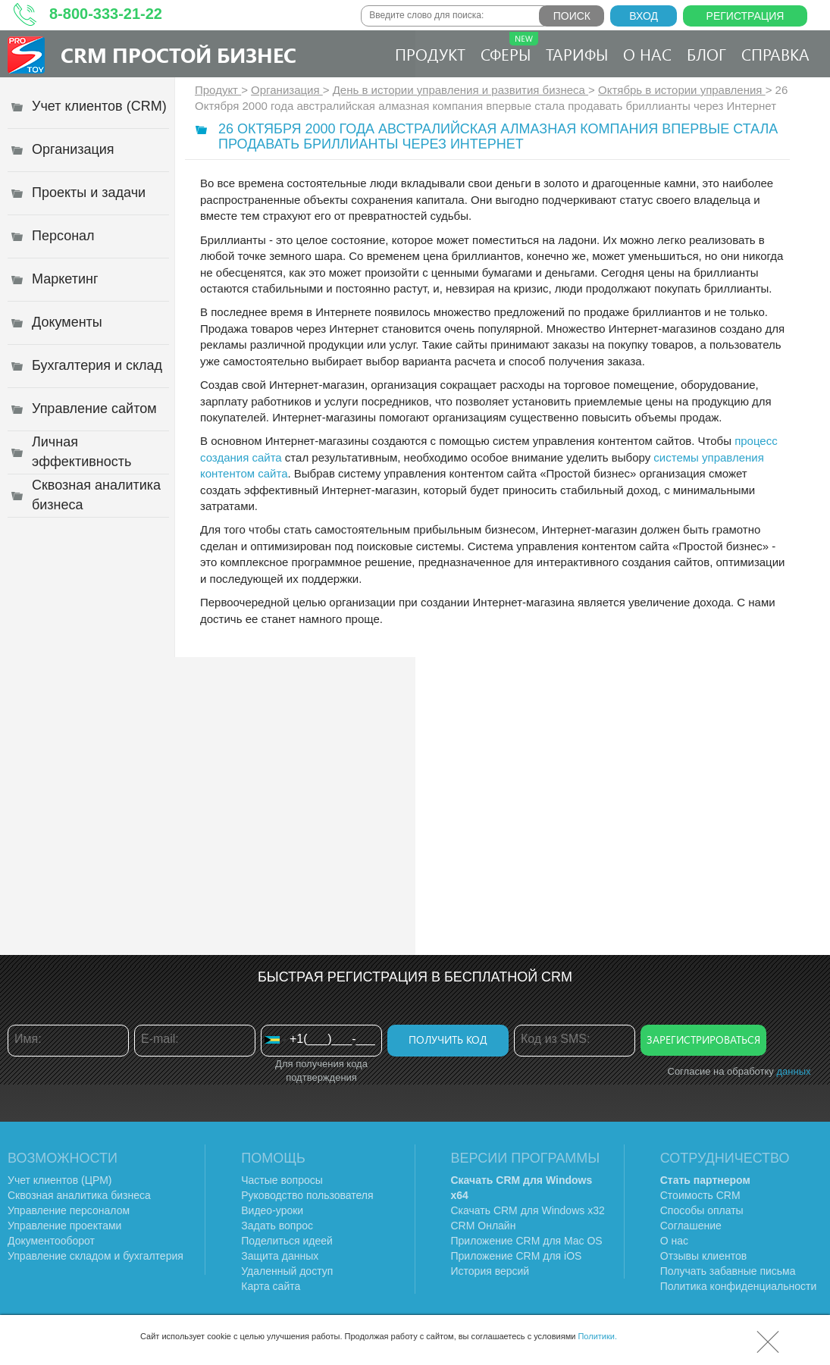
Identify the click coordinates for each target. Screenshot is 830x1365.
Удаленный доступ (287, 1271)
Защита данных (279, 1256)
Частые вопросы (282, 1180)
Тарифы (577, 53)
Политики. (597, 1336)
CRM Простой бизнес (178, 54)
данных (793, 1071)
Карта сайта (270, 1286)
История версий (490, 1271)
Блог (706, 53)
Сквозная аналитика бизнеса (79, 1195)
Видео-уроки (272, 1210)
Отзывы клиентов (703, 1256)
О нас (647, 53)
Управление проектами (64, 1225)
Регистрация (745, 16)
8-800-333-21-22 (105, 13)
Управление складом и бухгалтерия (95, 1256)
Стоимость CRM (700, 1195)
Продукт (430, 53)
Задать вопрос (277, 1225)
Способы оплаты (702, 1210)
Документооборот (51, 1241)
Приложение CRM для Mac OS (527, 1241)
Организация (287, 89)
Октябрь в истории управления (682, 89)
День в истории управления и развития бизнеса (460, 89)
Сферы (509, 48)
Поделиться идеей (287, 1241)
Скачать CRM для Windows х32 (528, 1210)
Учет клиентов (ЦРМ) (60, 1180)
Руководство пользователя (307, 1195)
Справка (775, 53)
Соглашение (691, 1225)
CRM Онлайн (483, 1225)
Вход (643, 16)
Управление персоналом (69, 1210)
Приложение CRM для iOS (516, 1256)
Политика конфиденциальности (738, 1286)
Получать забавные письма (728, 1271)
